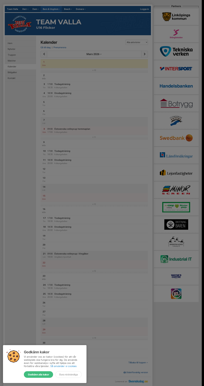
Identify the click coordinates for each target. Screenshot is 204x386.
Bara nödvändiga (68, 374)
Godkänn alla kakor (38, 374)
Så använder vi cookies (63, 366)
